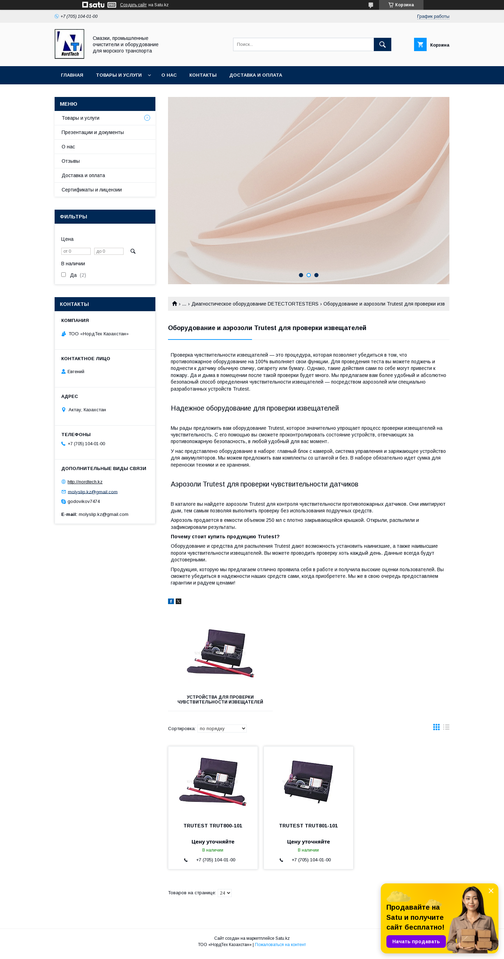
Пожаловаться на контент (280, 949)
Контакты (203, 75)
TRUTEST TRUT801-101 (308, 830)
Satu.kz (282, 943)
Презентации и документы (93, 132)
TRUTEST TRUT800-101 (212, 830)
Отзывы (71, 161)
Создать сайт (133, 4)
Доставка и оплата (255, 75)
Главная (72, 75)
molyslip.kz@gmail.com (93, 491)
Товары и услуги (119, 75)
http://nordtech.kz (85, 481)
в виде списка (446, 733)
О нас (169, 75)
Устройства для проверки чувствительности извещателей (211, 702)
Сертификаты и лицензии (92, 189)
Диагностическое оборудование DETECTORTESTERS (254, 304)
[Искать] (382, 44)
